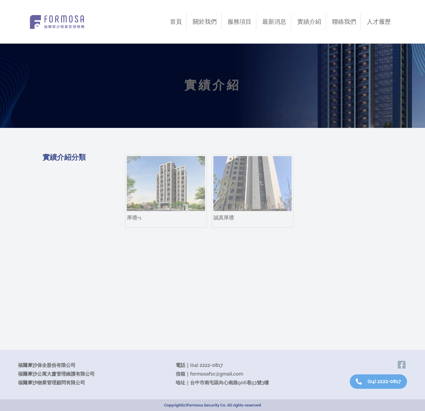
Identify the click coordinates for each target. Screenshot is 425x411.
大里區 (57, 277)
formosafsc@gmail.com (216, 374)
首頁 (176, 21)
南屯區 (57, 263)
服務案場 (58, 176)
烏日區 (57, 292)
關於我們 (205, 21)
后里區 (57, 320)
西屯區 (57, 249)
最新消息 (274, 21)
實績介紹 (309, 21)
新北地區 (60, 220)
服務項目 (239, 21)
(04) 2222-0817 (206, 365)
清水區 (57, 306)
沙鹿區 (57, 191)
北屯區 (57, 205)
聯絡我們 (344, 21)
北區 (54, 234)
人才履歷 (379, 21)
